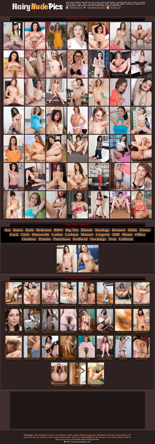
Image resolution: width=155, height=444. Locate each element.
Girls (25, 234)
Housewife (40, 234)
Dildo (132, 230)
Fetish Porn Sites (74, 8)
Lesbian (71, 234)
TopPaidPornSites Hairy (95, 8)
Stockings (98, 239)
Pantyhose (61, 239)
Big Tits (72, 230)
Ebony (145, 230)
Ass (7, 230)
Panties (45, 239)
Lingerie (103, 234)
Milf (115, 234)
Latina (57, 234)
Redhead (80, 239)
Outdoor (29, 239)
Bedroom (43, 230)
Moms (127, 234)
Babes (18, 230)
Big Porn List (114, 8)
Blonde (86, 230)
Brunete (118, 230)
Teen (112, 239)
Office (140, 234)
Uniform (126, 239)
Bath (30, 230)
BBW (58, 230)
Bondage (102, 230)
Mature (87, 234)
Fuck (14, 234)
